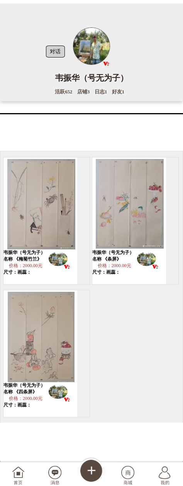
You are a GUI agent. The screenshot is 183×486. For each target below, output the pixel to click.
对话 (55, 51)
